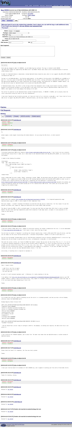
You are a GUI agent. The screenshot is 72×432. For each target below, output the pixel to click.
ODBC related (31, 15)
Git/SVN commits (25, 116)
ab (28, 13)
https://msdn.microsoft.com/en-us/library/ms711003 (14, 183)
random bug (66, 5)
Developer (10, 20)
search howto (56, 5)
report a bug (42, 5)
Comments (8, 116)
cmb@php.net (18, 406)
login (71, 5)
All (2, 116)
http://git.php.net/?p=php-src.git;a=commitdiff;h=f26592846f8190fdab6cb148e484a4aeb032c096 (35, 280)
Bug (2, 10)
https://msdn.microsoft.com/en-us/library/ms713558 (43, 183)
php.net (26, 5)
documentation (36, 5)
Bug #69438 (10, 401)
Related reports (36, 116)
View (3, 20)
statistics (61, 5)
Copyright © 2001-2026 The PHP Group (15, 429)
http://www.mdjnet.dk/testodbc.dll (13, 232)
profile (31, 13)
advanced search (49, 5)
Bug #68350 (10, 409)
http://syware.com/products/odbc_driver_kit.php (38, 153)
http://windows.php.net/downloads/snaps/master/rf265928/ (30, 201)
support (30, 5)
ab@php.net (17, 120)
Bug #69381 (10, 394)
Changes (16, 116)
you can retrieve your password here (30, 26)
